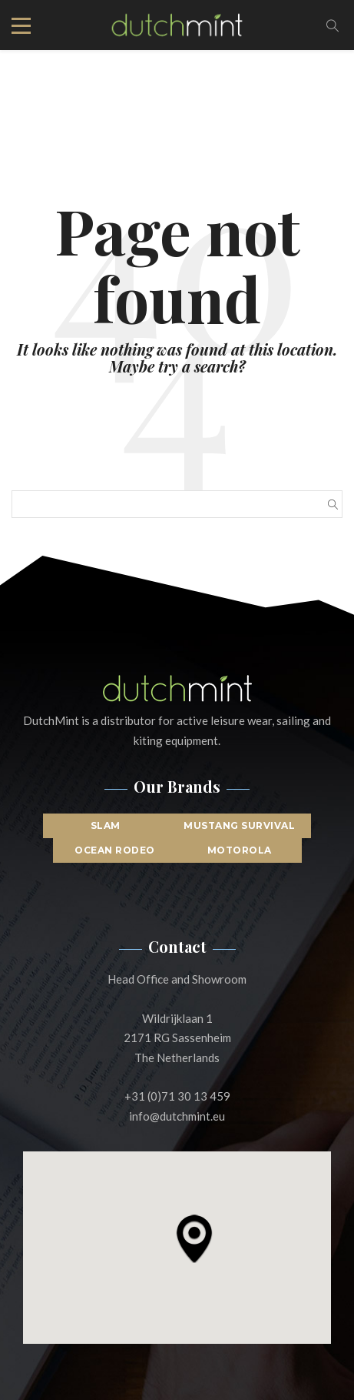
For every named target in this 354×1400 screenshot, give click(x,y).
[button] (194, 1238)
